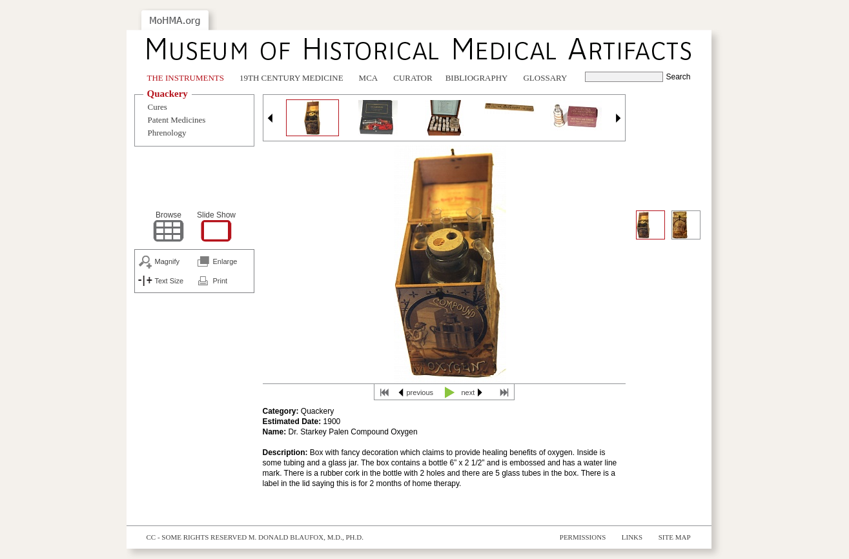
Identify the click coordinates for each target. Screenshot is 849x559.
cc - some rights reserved (197, 537)
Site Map (675, 537)
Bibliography (476, 78)
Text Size (169, 281)
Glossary (545, 78)
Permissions (583, 537)
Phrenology (167, 132)
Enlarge (225, 261)
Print (220, 281)
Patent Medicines (177, 120)
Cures (157, 107)
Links (632, 537)
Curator (412, 78)
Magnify (167, 261)
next (468, 392)
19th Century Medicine (291, 78)
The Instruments (186, 78)
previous (420, 392)
